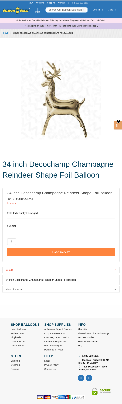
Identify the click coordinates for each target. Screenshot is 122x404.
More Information (14, 289)
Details (9, 270)
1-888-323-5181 (81, 3)
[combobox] (66, 10)
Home (5, 33)
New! (30, 3)
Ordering (40, 3)
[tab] (61, 270)
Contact (61, 3)
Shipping (51, 3)
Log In (98, 9)
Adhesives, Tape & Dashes (58, 329)
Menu (38, 10)
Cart (112, 9)
